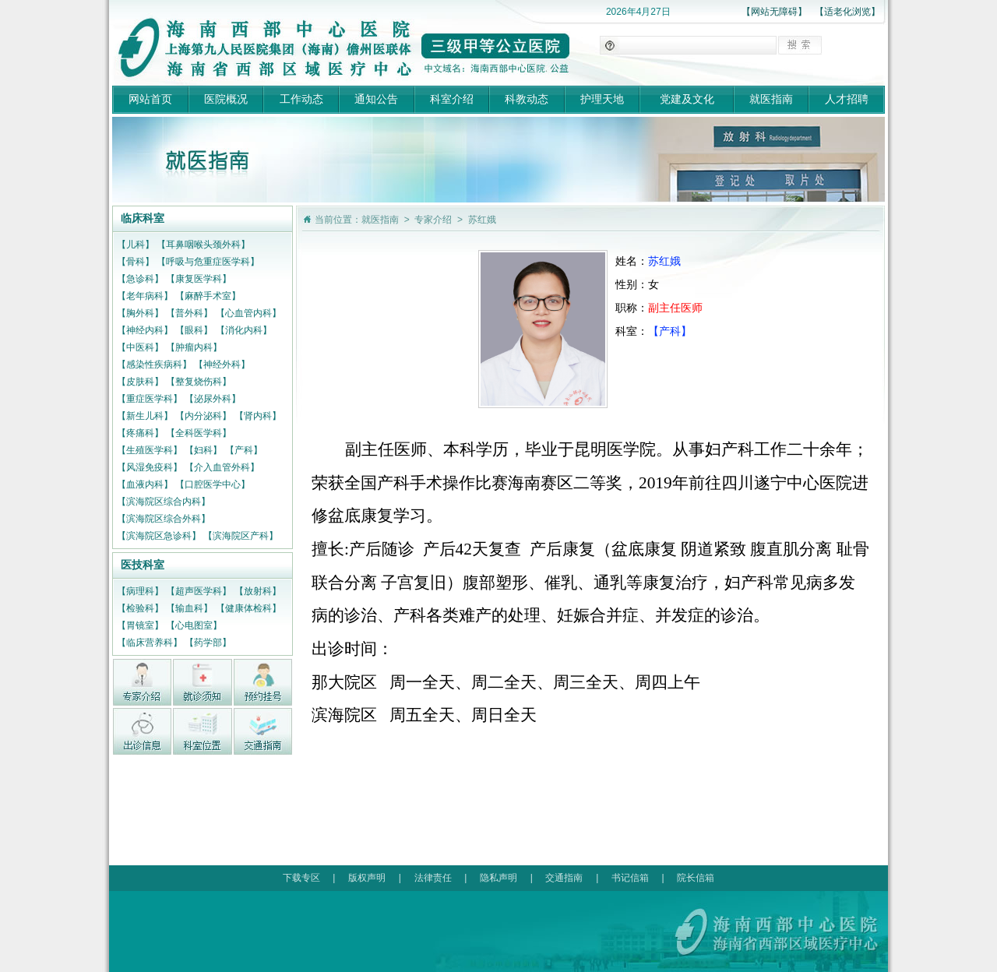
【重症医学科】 (149, 398)
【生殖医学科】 (149, 450)
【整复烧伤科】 (198, 381)
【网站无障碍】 (774, 11)
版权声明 (367, 877)
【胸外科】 (140, 313)
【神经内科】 (145, 330)
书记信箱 (630, 877)
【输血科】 (189, 608)
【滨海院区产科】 (240, 535)
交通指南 (564, 877)
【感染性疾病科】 (154, 364)
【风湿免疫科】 (149, 467)
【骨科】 (135, 261)
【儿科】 (135, 244)
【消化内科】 (244, 330)
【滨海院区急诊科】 (159, 535)
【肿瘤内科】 (194, 347)
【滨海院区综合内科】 (163, 501)
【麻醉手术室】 (208, 296)
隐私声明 (498, 877)
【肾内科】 (257, 415)
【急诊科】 (140, 278)
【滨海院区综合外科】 (163, 518)
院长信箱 (695, 877)
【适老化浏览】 (847, 11)
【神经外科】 (222, 364)
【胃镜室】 (140, 625)
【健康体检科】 (248, 608)
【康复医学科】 (198, 278)
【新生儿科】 (145, 415)
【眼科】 (194, 330)
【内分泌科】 (203, 415)
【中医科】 (140, 347)
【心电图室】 (194, 625)
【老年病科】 (145, 296)
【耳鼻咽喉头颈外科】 (203, 244)
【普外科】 (189, 313)
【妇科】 (203, 450)
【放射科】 (257, 591)
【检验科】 (140, 608)
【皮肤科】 (140, 381)
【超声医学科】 (198, 591)
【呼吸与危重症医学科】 (208, 261)
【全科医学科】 (198, 433)
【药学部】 (208, 642)
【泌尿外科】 (213, 398)
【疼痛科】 (140, 433)
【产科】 (243, 450)
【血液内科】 (145, 484)
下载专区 (301, 877)
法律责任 (433, 877)
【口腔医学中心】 (212, 484)
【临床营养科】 (149, 642)
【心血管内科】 (248, 313)
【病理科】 (140, 591)
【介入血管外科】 (222, 467)
